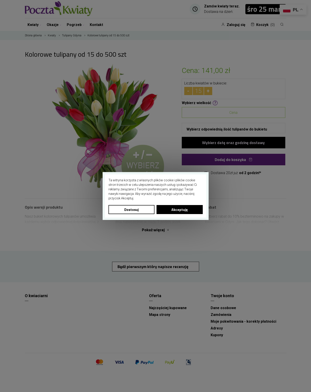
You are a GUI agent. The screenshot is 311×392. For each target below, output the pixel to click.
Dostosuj (131, 209)
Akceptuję (179, 209)
